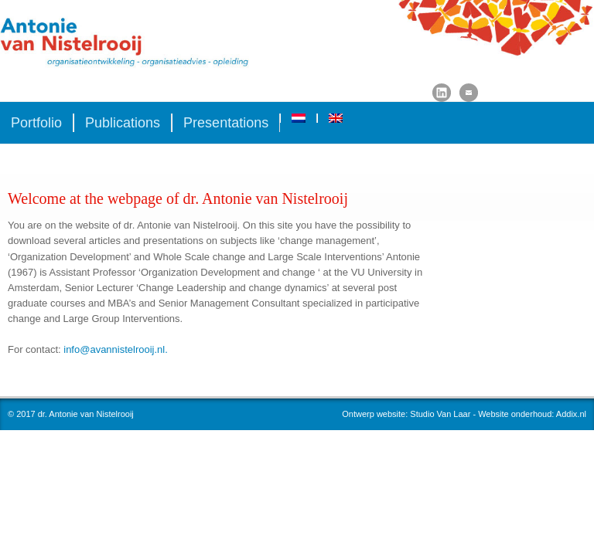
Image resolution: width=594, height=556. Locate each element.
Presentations (225, 123)
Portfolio (36, 123)
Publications (122, 123)
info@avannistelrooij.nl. (115, 349)
